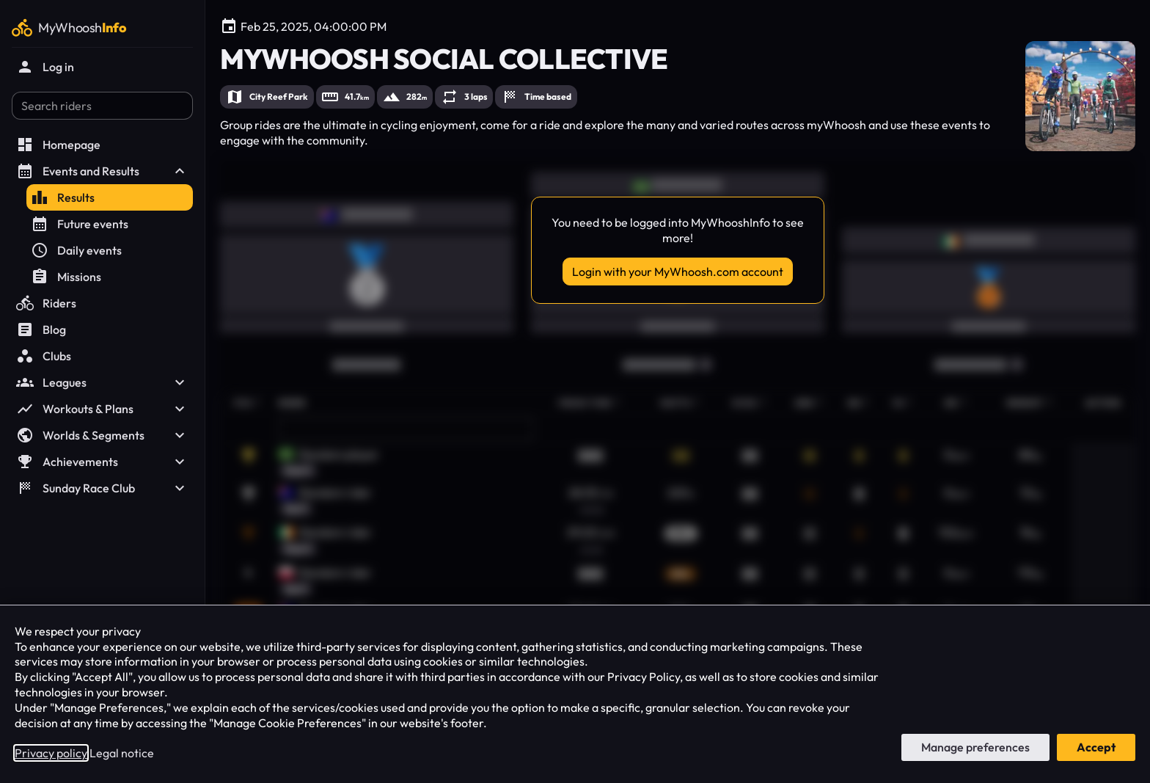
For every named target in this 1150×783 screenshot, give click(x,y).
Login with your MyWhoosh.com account (677, 271)
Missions (66, 276)
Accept (1096, 747)
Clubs (43, 356)
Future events (79, 224)
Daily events (76, 250)
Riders (46, 303)
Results (63, 197)
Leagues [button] (102, 382)
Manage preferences (975, 747)
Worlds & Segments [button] (102, 435)
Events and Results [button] (102, 171)
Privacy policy (51, 753)
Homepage (58, 144)
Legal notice (121, 753)
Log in (45, 67)
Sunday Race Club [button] (102, 488)
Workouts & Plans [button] (102, 409)
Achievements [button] (102, 461)
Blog (41, 329)
